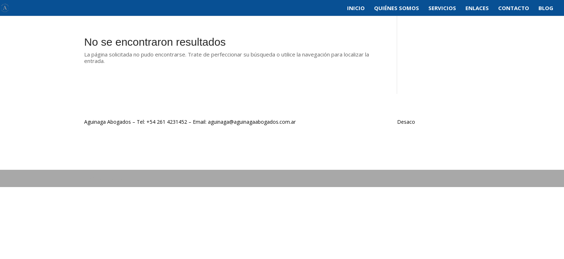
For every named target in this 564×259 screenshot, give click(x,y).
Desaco (406, 121)
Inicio (356, 8)
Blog (545, 8)
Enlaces (477, 8)
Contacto (513, 8)
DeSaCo (112, 178)
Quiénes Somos (396, 8)
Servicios (442, 8)
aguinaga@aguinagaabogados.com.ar (252, 121)
